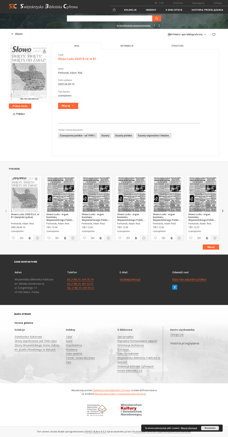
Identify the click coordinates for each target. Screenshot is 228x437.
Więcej (210, 247)
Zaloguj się (176, 334)
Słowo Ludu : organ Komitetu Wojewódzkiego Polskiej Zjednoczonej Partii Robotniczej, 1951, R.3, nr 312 (96, 217)
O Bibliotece (174, 10)
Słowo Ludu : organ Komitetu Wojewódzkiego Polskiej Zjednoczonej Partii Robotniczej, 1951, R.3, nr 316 (202, 217)
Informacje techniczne (130, 345)
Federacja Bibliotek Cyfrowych (135, 366)
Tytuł (69, 336)
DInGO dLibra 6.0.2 (95, 431)
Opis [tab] (76, 46)
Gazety (105, 135)
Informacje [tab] (127, 46)
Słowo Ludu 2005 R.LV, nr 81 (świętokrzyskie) (25, 216)
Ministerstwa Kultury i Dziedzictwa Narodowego (120, 393)
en (162, 3)
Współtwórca (74, 345)
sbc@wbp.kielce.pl (130, 279)
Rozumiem (210, 428)
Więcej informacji (189, 428)
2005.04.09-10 (66, 84)
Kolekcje (130, 10)
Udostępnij (198, 3)
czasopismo (64, 95)
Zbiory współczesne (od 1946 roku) (36, 341)
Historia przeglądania (207, 10)
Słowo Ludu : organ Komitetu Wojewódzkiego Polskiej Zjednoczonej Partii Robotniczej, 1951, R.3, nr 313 (60, 217)
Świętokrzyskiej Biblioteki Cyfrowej (111, 390)
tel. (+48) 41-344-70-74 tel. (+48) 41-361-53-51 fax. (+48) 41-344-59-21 (80, 284)
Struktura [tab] (177, 46)
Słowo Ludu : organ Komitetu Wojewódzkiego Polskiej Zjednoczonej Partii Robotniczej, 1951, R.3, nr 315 (167, 217)
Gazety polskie (123, 135)
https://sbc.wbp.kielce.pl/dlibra (189, 279)
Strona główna (23, 322)
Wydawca (71, 349)
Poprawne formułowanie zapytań (137, 341)
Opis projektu (125, 336)
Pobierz (18, 114)
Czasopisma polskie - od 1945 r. (77, 135)
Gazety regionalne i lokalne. (154, 135)
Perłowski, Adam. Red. (70, 72)
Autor (69, 341)
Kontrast (178, 3)
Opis (68, 362)
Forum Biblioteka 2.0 (129, 370)
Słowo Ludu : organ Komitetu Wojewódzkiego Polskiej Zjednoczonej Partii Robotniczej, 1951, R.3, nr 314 (131, 217)
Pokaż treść (20, 106)
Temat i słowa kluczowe (80, 357)
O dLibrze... (124, 349)
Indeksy (151, 10)
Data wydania (74, 353)
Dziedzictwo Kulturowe (28, 336)
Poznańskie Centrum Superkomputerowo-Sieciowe (162, 431)
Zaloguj (217, 3)
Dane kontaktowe (128, 353)
